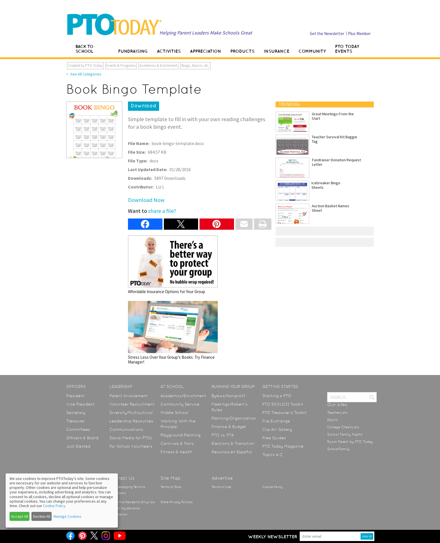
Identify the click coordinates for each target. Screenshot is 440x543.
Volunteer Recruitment (132, 404)
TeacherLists (337, 413)
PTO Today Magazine (283, 446)
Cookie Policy (272, 487)
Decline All (41, 516)
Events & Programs (121, 65)
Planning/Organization (234, 418)
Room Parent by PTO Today (350, 442)
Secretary (75, 412)
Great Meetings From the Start (333, 116)
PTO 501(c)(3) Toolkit (282, 404)
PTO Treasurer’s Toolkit (284, 412)
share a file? (162, 210)
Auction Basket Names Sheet (330, 208)
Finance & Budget (229, 426)
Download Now (146, 199)
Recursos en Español (232, 452)
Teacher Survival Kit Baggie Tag (334, 139)
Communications (126, 429)
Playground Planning (181, 435)
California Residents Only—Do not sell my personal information (132, 508)
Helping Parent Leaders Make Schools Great (205, 32)
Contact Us (121, 478)
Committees (78, 429)
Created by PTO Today (85, 65)
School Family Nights (345, 434)
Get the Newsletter (327, 33)
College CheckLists (343, 427)
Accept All (19, 516)
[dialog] (62, 500)
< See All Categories (83, 74)
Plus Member (359, 33)
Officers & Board (82, 438)
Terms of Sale (171, 487)
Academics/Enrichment (183, 396)
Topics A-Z (272, 454)
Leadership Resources (131, 421)
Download (143, 106)
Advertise (222, 478)
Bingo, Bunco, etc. (195, 65)
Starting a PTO (276, 396)
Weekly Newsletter (272, 536)
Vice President (80, 404)
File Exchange (276, 421)
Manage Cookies (67, 516)
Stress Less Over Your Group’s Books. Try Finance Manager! (173, 333)
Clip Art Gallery (277, 429)
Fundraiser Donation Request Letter (336, 162)
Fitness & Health (176, 452)
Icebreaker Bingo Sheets (325, 185)
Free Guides (274, 438)
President (75, 396)
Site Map (170, 478)
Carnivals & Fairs (177, 443)
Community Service (180, 404)
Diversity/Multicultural (131, 412)
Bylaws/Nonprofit (229, 396)
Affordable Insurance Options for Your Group (173, 264)
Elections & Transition (233, 443)
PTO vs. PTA (223, 435)
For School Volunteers (130, 446)
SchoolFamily (338, 449)
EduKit (332, 420)
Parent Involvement (128, 396)
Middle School (174, 412)
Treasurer (75, 421)
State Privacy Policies (176, 502)
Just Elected (78, 446)
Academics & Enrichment (158, 65)
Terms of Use (221, 487)
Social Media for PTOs (130, 438)
